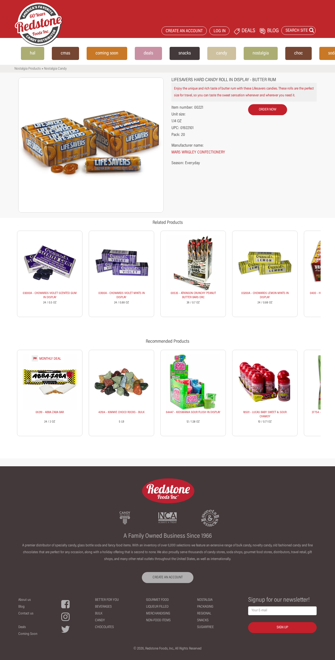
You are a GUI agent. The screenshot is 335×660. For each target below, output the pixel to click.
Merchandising (158, 613)
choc (298, 53)
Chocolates (104, 627)
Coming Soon (27, 634)
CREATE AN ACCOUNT (184, 31)
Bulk (98, 613)
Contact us (26, 613)
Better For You (107, 600)
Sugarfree (205, 627)
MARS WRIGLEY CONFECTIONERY (198, 152)
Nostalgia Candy (55, 69)
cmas (65, 53)
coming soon (107, 53)
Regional (204, 613)
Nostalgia (205, 600)
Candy (100, 620)
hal (32, 53)
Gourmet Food (157, 600)
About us (24, 600)
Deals (22, 627)
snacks (184, 53)
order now (267, 110)
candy (221, 53)
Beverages (103, 607)
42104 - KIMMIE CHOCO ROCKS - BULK (121, 412)
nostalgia (261, 53)
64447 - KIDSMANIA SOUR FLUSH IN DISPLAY (193, 412)
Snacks (203, 620)
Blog (21, 607)
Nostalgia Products (27, 69)
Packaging (205, 607)
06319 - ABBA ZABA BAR (50, 412)
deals (148, 53)
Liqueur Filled (157, 607)
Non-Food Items (158, 620)
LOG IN (220, 31)
